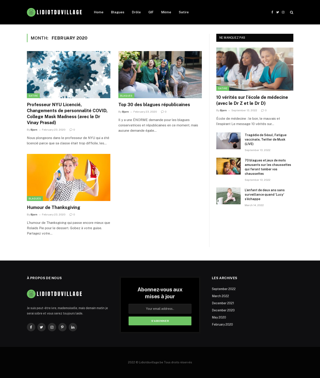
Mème (166, 12)
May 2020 (219, 317)
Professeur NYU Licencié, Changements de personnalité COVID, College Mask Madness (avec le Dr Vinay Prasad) (67, 113)
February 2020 (222, 324)
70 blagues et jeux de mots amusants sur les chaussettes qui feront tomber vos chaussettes (268, 167)
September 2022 (224, 289)
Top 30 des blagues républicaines (154, 104)
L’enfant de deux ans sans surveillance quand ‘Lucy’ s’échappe (265, 194)
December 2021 (223, 303)
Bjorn (34, 129)
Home (98, 12)
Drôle (136, 12)
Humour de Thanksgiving (53, 207)
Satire (184, 12)
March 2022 (220, 296)
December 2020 (223, 310)
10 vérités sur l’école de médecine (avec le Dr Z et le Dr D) (252, 100)
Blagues (117, 12)
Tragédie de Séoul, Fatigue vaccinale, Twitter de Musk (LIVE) (265, 139)
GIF (151, 12)
